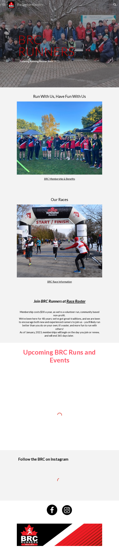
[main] (59, 44)
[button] (4, 4)
